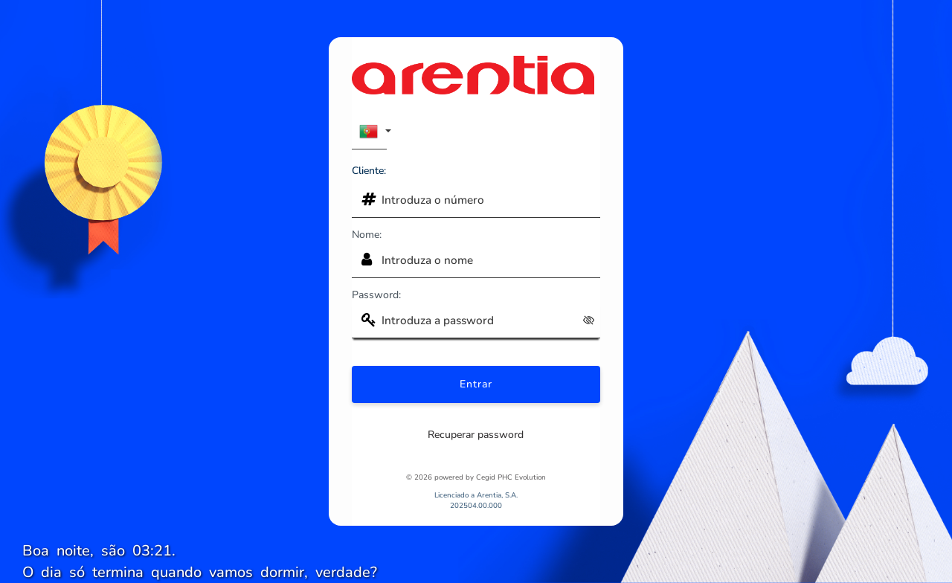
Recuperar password (476, 435)
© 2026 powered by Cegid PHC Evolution (476, 477)
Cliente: (369, 171)
